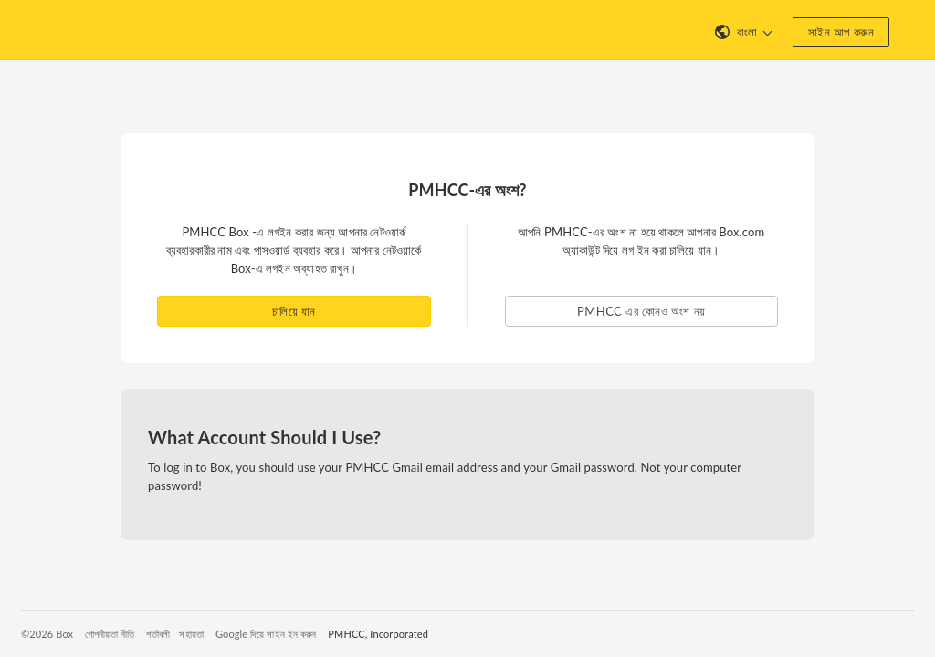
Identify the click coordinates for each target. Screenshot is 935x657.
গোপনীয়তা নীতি (109, 634)
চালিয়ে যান (294, 311)
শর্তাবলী (158, 634)
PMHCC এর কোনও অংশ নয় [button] (641, 311)
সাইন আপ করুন (841, 32)
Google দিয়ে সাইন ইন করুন (265, 634)
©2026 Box (47, 634)
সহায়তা (191, 634)
